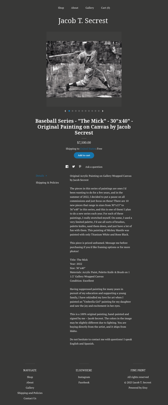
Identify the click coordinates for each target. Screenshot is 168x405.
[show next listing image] (103, 111)
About (74, 8)
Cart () (105, 8)
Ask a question (93, 167)
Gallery (89, 8)
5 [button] (82, 111)
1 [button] (69, 111)
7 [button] (89, 111)
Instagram (84, 377)
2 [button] (72, 111)
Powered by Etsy (138, 387)
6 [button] (85, 111)
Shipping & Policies (47, 182)
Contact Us (30, 398)
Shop (61, 8)
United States (87, 148)
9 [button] (95, 111)
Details (41, 175)
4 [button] (79, 111)
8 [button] (92, 111)
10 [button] (99, 111)
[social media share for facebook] (67, 167)
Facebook (84, 382)
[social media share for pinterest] (80, 167)
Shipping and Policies (29, 393)
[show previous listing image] (65, 111)
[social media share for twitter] (74, 167)
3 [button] (76, 111)
